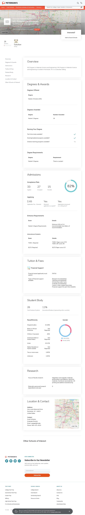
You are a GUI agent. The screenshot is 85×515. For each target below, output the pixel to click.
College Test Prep (9, 490)
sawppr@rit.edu (36, 423)
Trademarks (60, 501)
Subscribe (37, 475)
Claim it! (37, 29)
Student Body (9, 72)
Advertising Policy (61, 504)
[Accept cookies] (68, 511)
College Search (34, 490)
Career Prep (8, 495)
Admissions (8, 66)
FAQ (58, 495)
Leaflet (64, 10)
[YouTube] (15, 460)
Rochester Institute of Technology (25, 7)
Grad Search (34, 492)
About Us (59, 490)
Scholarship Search (36, 495)
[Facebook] (10, 460)
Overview (8, 59)
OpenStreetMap (74, 10)
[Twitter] (6, 460)
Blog (58, 498)
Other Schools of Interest (12, 82)
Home (3, 7)
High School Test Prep (10, 501)
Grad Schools (10, 7)
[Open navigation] (81, 3)
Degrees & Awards (10, 62)
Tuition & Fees (9, 69)
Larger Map (5, 32)
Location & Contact (10, 79)
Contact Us (59, 492)
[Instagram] (19, 460)
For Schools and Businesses (12, 504)
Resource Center (35, 498)
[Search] (78, 3)
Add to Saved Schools (71, 37)
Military (7, 498)
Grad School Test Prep (11, 492)
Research (8, 76)
